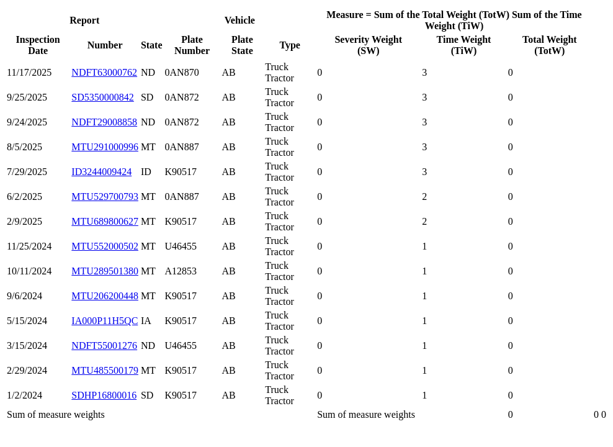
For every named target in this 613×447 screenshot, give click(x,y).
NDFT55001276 (104, 345)
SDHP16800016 (103, 395)
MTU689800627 (104, 221)
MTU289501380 (104, 271)
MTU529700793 (104, 196)
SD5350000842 (102, 97)
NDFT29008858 (104, 122)
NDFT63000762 (104, 72)
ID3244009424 (101, 171)
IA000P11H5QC (104, 320)
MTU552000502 (104, 246)
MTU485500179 (104, 370)
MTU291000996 (104, 147)
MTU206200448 (104, 296)
